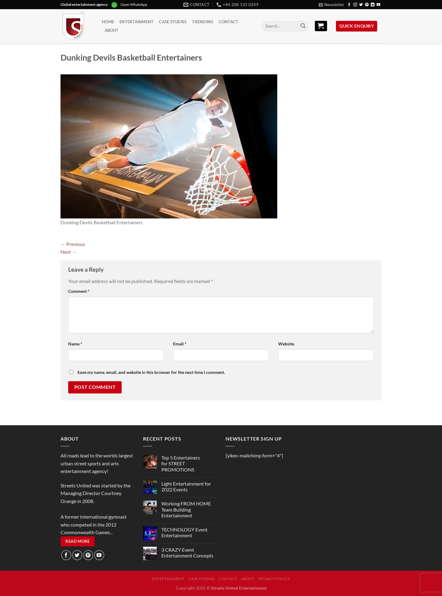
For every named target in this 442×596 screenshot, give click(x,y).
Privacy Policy (274, 578)
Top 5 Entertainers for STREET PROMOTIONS (180, 463)
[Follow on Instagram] (355, 5)
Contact (228, 21)
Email (179, 343)
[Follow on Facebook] (349, 5)
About (111, 30)
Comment (79, 291)
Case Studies (172, 21)
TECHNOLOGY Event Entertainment (184, 532)
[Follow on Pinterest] (367, 5)
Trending (202, 21)
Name (75, 343)
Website (286, 343)
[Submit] (303, 26)
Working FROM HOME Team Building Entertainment (186, 509)
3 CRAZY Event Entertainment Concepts (187, 552)
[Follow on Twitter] (361, 5)
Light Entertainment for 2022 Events (186, 486)
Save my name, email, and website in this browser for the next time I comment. (151, 372)
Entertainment (136, 21)
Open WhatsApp (133, 4)
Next (69, 252)
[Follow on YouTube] (378, 5)
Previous (73, 244)
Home (108, 21)
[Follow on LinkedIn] (372, 5)
